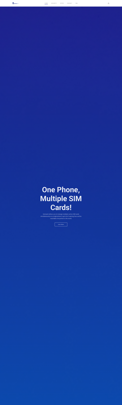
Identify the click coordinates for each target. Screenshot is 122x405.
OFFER (62, 3)
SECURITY (54, 3)
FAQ (76, 3)
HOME (46, 3)
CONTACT (69, 3)
